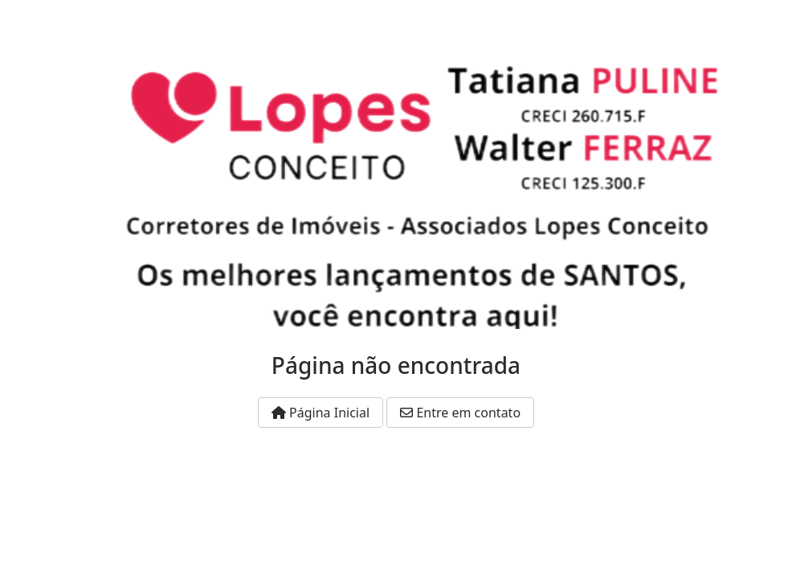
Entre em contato (460, 412)
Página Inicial (320, 412)
